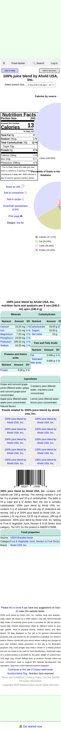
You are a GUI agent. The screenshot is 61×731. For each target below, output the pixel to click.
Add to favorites (49, 70)
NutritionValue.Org (17, 673)
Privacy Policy (34, 677)
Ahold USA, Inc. (18, 545)
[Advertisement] (28, 30)
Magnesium (6, 334)
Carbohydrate (38, 326)
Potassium (6, 341)
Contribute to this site (19, 669)
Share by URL (15, 187)
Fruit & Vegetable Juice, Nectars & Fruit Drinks (35, 541)
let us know (15, 607)
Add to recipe (14, 199)
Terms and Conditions (13, 677)
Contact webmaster (42, 669)
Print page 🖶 (15, 216)
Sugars (35, 330)
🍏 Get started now (30, 726)
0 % (28, 370)
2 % (28, 334)
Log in (54, 63)
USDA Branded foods (21, 537)
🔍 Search (38, 63)
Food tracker (18, 63)
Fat (32, 355)
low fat (20, 223)
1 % (28, 326)
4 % (28, 341)
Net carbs (37, 334)
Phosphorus (6, 338)
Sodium (4, 345)
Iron (2, 330)
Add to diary (9, 70)
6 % (28, 330)
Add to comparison (14, 192)
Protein (4, 370)
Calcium (4, 326)
